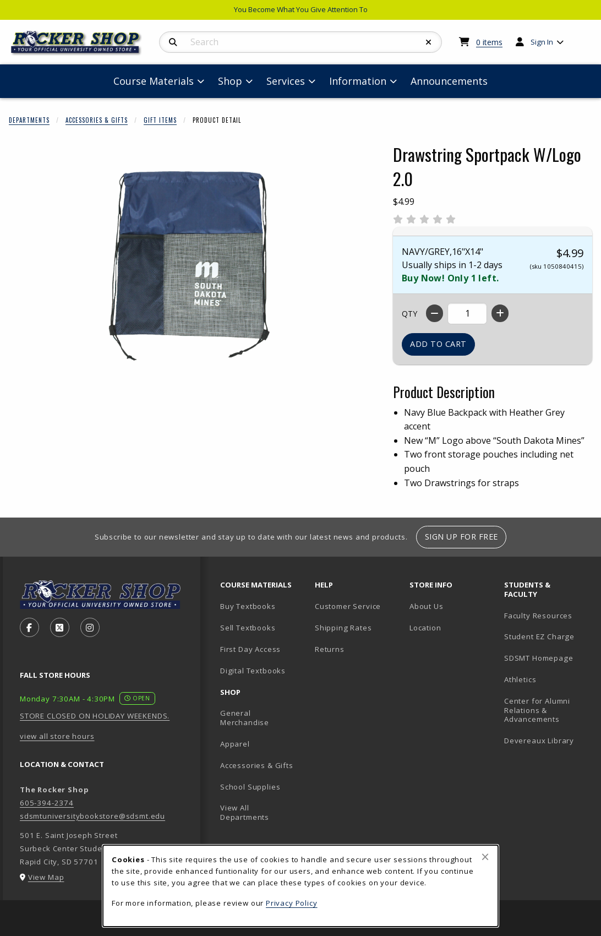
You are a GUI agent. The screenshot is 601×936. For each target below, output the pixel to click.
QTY (409, 313)
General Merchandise (244, 717)
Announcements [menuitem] (449, 81)
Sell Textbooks (248, 628)
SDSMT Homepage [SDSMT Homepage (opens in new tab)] (538, 658)
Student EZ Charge (539, 636)
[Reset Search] (429, 42)
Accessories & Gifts (96, 120)
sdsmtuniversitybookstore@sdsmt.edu (92, 816)
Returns (330, 649)
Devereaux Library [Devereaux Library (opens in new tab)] (539, 740)
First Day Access (250, 649)
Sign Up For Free (461, 536)
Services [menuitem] (285, 81)
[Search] (173, 42)
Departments (29, 120)
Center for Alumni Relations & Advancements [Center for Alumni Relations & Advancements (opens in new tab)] (537, 710)
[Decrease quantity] (434, 313)
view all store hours (57, 736)
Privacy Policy (292, 903)
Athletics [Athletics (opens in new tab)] (520, 679)
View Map (46, 877)
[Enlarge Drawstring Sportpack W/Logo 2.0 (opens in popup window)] (187, 265)
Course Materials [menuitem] (153, 81)
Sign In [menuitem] (542, 42)
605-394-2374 (47, 803)
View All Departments (244, 812)
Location (425, 628)
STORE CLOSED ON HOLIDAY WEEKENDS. (95, 716)
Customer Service (348, 606)
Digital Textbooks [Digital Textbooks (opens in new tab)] (253, 671)
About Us (426, 606)
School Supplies (250, 787)
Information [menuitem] (357, 81)
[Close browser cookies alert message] (485, 857)
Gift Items (160, 120)
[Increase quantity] (500, 313)
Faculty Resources (538, 616)
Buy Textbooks (248, 606)
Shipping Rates (343, 628)
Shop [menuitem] (230, 81)
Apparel (235, 744)
